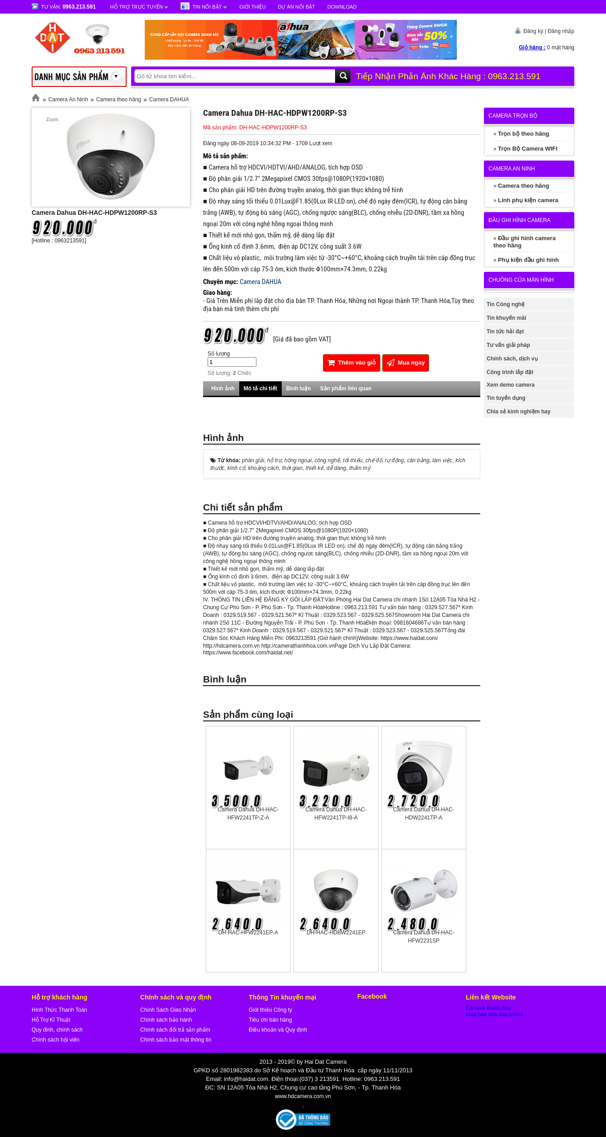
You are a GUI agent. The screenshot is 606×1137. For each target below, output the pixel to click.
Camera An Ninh (68, 99)
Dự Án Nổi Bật (296, 6)
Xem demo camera (511, 385)
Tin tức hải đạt (505, 331)
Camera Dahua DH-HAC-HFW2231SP (423, 936)
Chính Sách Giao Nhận (168, 1010)
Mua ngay (406, 362)
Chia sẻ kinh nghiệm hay (518, 411)
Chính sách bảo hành (166, 1020)
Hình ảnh (223, 388)
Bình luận (298, 388)
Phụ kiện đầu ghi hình (528, 259)
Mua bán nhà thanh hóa (494, 1014)
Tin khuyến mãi (506, 318)
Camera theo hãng (118, 99)
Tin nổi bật (207, 6)
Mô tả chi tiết (260, 388)
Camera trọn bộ (512, 116)
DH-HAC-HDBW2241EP (336, 932)
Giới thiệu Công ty (270, 1010)
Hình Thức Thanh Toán (59, 1010)
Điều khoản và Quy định (278, 1030)
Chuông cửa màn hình (521, 280)
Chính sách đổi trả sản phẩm (175, 1030)
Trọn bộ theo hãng (523, 133)
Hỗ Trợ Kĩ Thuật (51, 1020)
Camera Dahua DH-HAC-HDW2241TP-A (423, 813)
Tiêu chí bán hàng (270, 1020)
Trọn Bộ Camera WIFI (528, 148)
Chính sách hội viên (56, 1040)
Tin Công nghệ (506, 304)
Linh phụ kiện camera (528, 200)
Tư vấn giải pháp (508, 345)
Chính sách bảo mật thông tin (175, 1040)
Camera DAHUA (169, 99)
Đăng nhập (561, 31)
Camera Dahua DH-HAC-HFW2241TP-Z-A (248, 813)
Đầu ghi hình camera (519, 220)
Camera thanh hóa (488, 1008)
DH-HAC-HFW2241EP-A (248, 932)
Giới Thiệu (252, 6)
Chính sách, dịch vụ (512, 358)
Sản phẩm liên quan (346, 388)
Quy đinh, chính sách (57, 1030)
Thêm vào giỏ (351, 362)
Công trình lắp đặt (510, 372)
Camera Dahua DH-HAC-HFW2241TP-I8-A (335, 813)
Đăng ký (533, 31)
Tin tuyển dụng (506, 398)
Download (342, 6)
